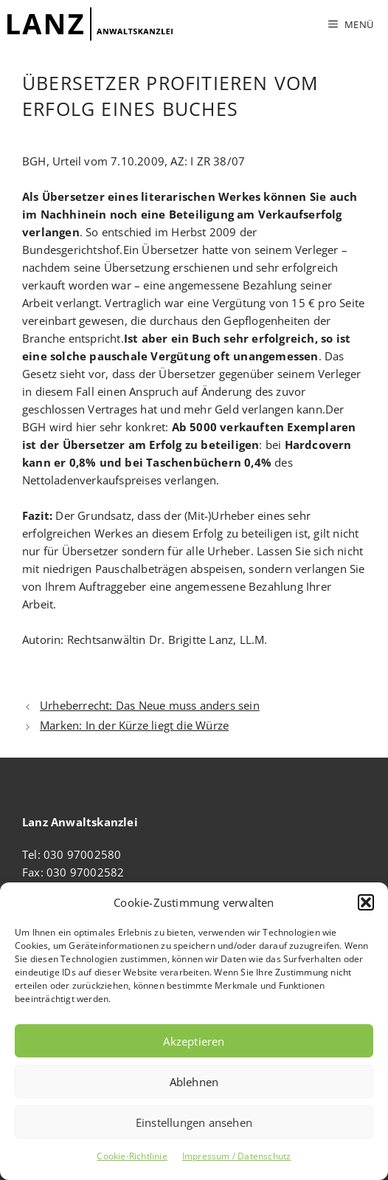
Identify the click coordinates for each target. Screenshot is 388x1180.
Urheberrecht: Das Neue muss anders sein (150, 705)
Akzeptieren (193, 1041)
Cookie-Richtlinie (132, 1156)
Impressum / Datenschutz (236, 1156)
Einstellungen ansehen (194, 1122)
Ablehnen (194, 1081)
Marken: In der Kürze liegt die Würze (134, 725)
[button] (365, 902)
